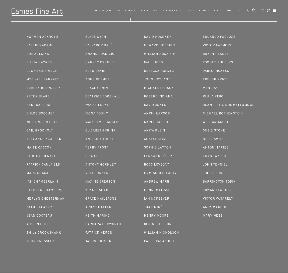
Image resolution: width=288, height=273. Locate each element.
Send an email (268, 10)
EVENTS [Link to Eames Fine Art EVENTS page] (204, 10)
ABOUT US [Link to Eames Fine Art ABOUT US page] (233, 10)
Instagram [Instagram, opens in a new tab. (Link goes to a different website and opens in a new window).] (261, 10)
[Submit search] (247, 10)
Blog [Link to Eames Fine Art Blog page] (218, 10)
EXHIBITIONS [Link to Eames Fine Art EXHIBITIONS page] (148, 10)
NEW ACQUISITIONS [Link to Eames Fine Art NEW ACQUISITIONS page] (107, 10)
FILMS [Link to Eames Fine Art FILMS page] (190, 10)
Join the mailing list (274, 10)
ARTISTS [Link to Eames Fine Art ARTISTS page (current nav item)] (130, 10)
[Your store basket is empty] (253, 10)
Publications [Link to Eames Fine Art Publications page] (172, 10)
